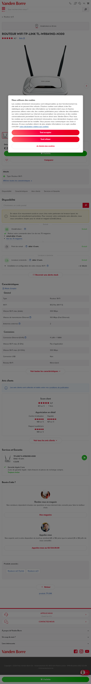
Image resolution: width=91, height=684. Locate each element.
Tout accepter (45, 132)
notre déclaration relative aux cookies (34, 126)
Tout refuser (46, 139)
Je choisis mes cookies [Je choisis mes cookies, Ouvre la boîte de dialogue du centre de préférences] (45, 146)
